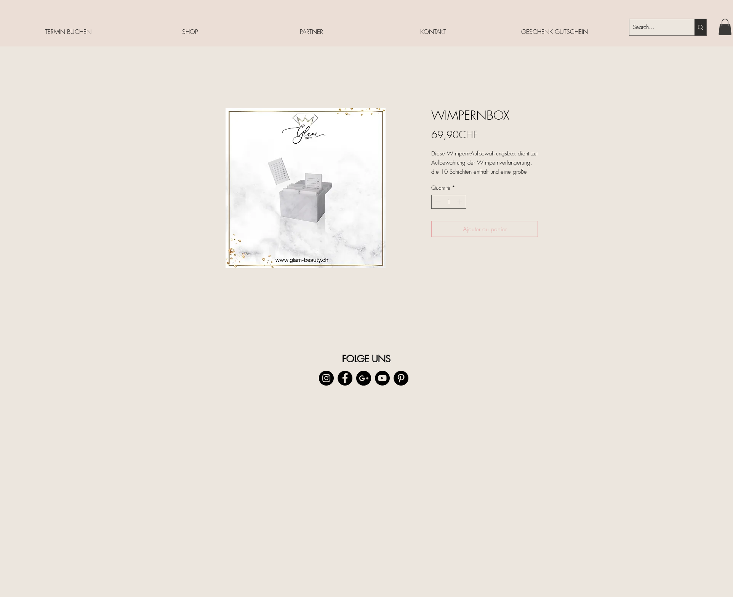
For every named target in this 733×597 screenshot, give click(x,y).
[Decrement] (437, 201)
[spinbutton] (449, 201)
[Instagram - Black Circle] (326, 378)
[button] (725, 27)
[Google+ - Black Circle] (363, 378)
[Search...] (656, 27)
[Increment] (460, 201)
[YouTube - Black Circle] (382, 378)
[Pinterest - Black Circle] (401, 378)
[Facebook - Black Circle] (345, 378)
